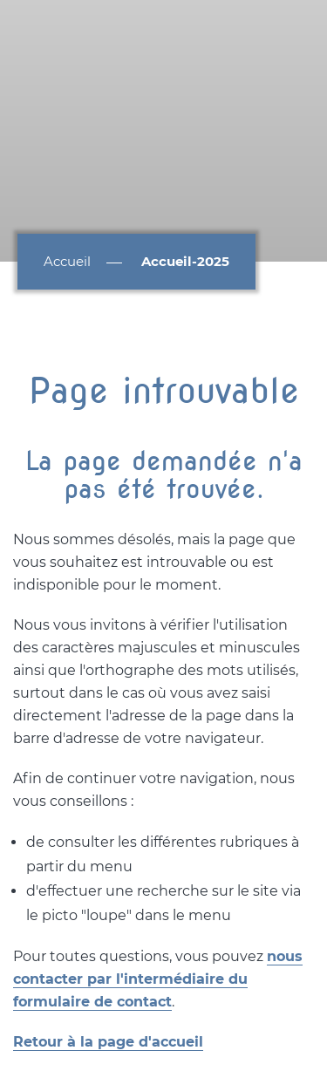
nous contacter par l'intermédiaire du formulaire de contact (158, 979)
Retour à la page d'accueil (108, 1041)
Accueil (67, 261)
